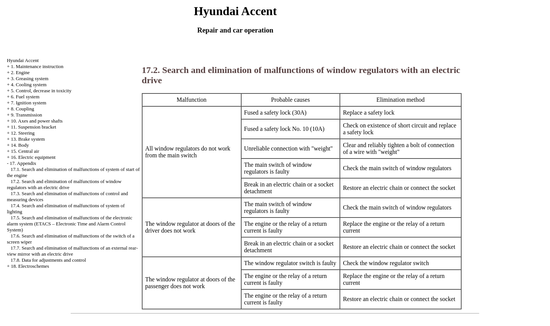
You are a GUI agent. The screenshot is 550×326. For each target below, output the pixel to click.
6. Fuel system (25, 96)
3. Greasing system (29, 78)
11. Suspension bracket (33, 127)
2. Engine (20, 72)
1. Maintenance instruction (37, 66)
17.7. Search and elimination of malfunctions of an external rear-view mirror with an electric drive (72, 251)
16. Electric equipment (33, 157)
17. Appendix (23, 163)
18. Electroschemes (30, 266)
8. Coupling (22, 109)
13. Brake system (28, 139)
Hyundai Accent (23, 60)
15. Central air (25, 151)
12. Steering (23, 133)
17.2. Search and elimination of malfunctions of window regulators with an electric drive (64, 184)
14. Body (20, 145)
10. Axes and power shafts (37, 121)
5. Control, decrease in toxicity (41, 90)
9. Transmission (26, 115)
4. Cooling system (28, 84)
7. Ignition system (28, 103)
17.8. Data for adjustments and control (48, 260)
